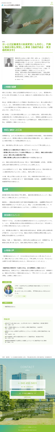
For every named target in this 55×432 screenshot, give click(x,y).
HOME (3, 357)
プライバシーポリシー (22, 427)
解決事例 (7, 357)
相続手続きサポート (10, 307)
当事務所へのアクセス (32, 427)
